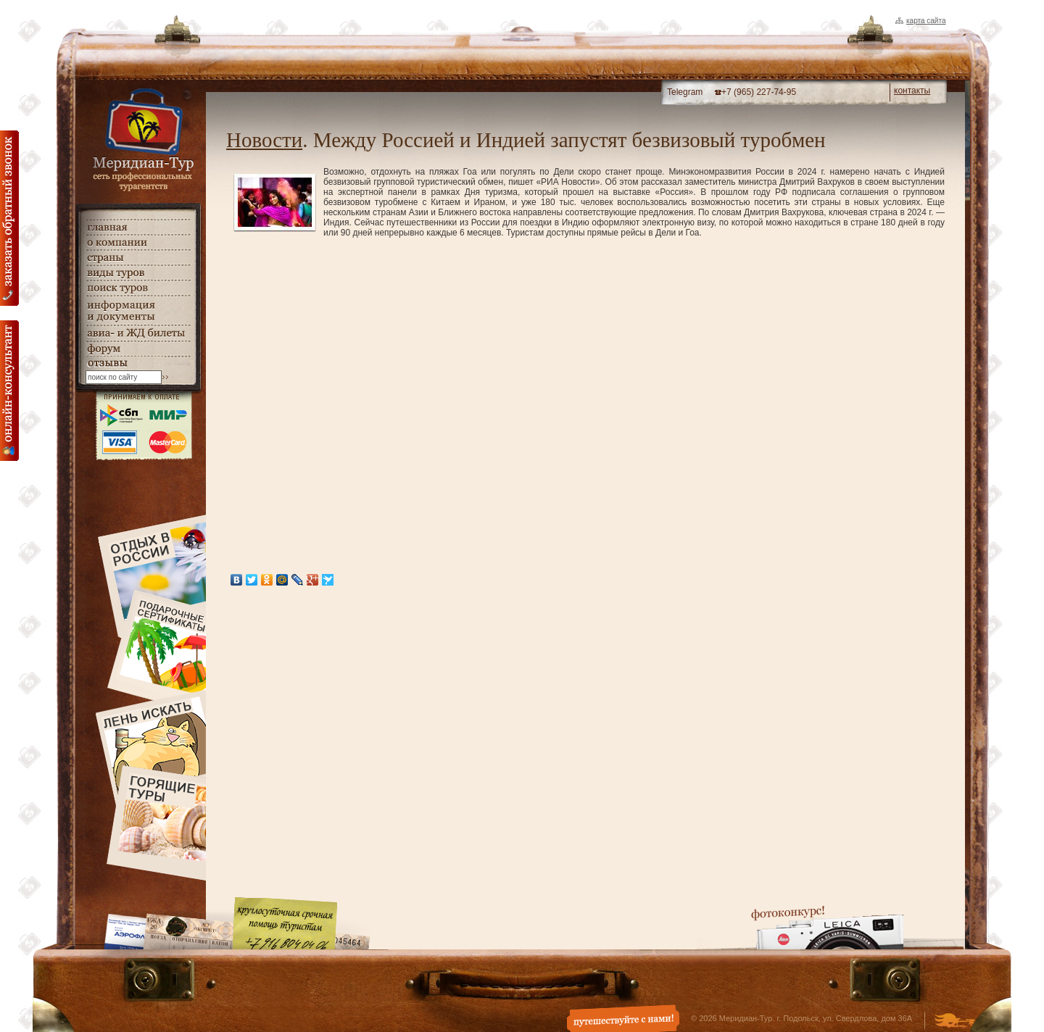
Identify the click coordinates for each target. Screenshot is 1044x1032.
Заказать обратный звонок (9, 218)
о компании (138, 242)
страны (138, 258)
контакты (912, 91)
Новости (264, 139)
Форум (138, 349)
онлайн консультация (9, 390)
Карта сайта (925, 21)
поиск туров (138, 288)
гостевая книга (138, 363)
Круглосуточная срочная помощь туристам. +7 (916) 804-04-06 (285, 922)
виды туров (138, 273)
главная (138, 227)
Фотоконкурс (827, 927)
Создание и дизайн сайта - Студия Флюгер (954, 1022)
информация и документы (138, 310)
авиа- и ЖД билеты (138, 333)
